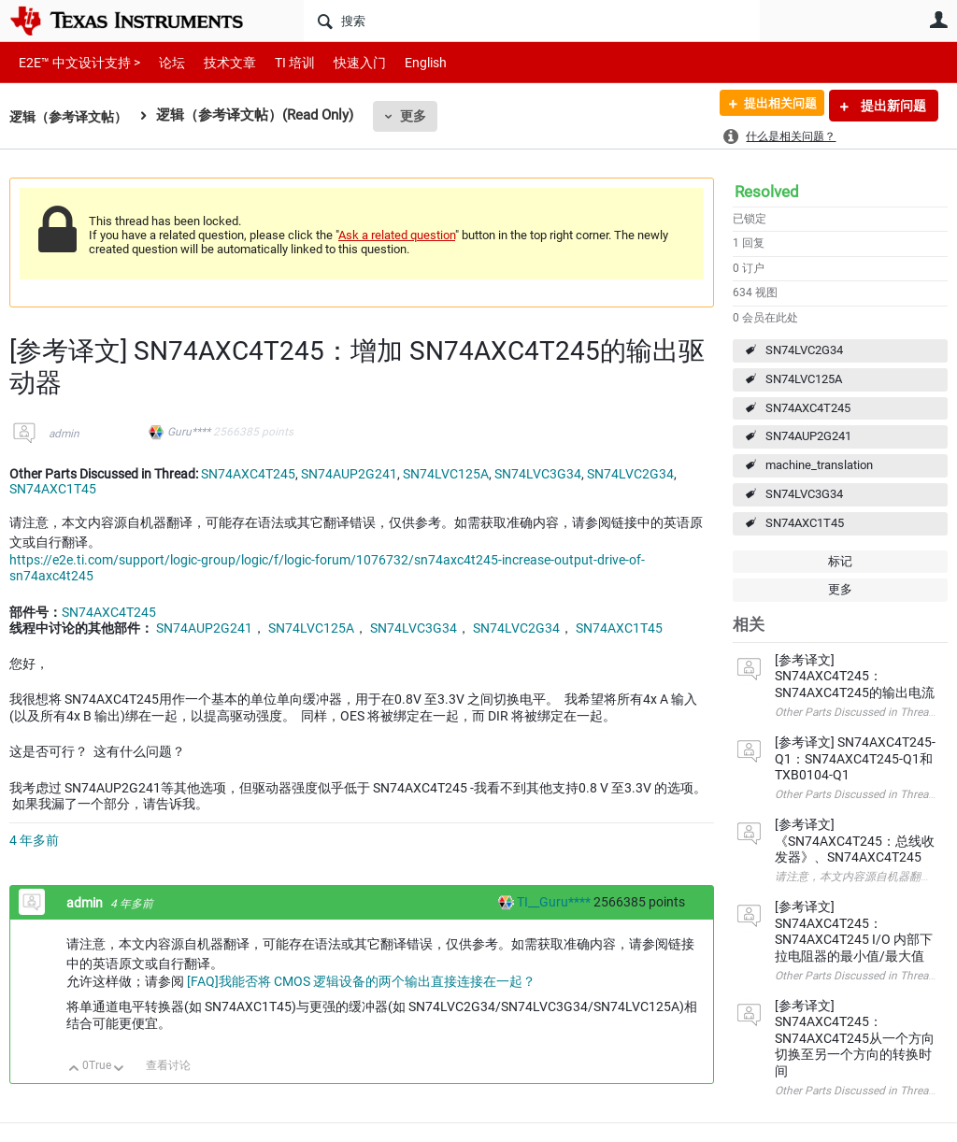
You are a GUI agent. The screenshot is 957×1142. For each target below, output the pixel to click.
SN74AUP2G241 (808, 436)
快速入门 (341, 62)
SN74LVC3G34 (804, 494)
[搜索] (532, 20)
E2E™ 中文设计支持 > (75, 62)
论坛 (162, 62)
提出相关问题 (773, 105)
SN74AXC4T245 (807, 408)
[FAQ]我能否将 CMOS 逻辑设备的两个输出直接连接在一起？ (361, 981)
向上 (74, 1070)
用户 (938, 19)
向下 (119, 1070)
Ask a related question (396, 235)
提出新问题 (892, 105)
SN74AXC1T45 (804, 523)
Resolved (767, 191)
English (403, 62)
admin (64, 433)
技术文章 (217, 62)
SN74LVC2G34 (804, 350)
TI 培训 (279, 62)
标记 (840, 561)
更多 (421, 115)
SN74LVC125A (803, 379)
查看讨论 (168, 1065)
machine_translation (819, 465)
